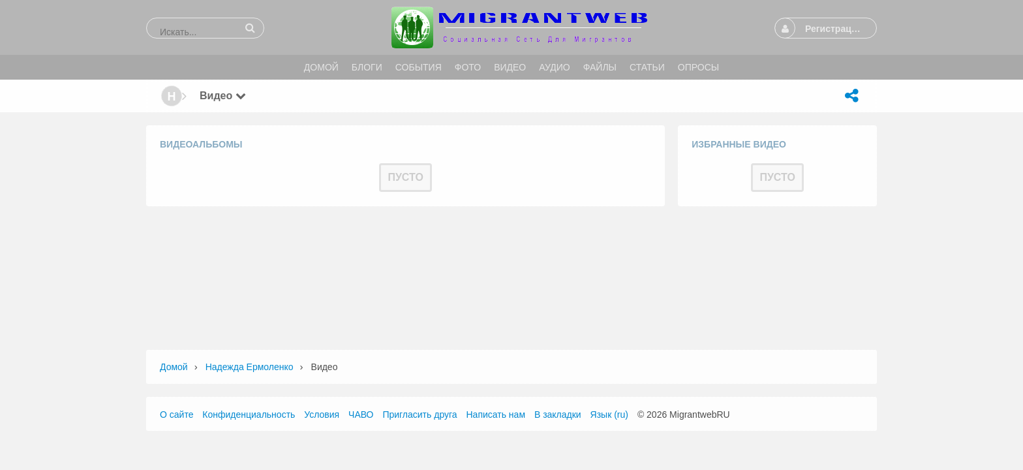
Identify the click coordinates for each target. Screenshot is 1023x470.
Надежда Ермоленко (250, 367)
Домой (174, 367)
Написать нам (496, 414)
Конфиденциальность (248, 414)
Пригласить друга (419, 414)
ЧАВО (360, 414)
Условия (321, 414)
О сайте (176, 414)
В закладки (557, 414)
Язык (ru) (609, 414)
